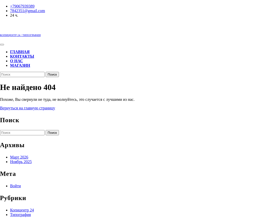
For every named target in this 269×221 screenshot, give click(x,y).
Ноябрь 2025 (21, 162)
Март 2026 (19, 157)
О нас (16, 61)
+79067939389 (22, 6)
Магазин (20, 65)
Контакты (22, 56)
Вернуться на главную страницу (27, 108)
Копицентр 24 (22, 210)
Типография (20, 214)
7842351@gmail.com (27, 11)
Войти (15, 186)
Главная (19, 52)
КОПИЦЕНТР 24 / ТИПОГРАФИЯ (20, 35)
